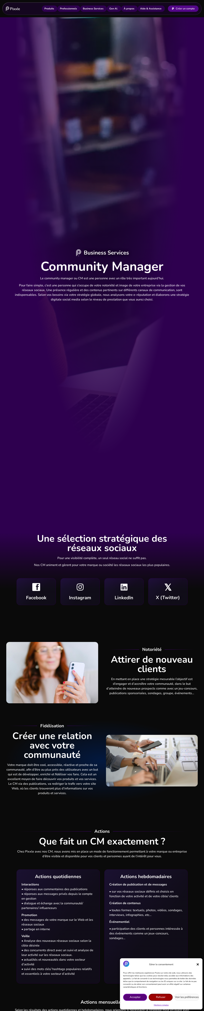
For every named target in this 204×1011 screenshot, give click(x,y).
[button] (197, 964)
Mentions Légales (161, 1005)
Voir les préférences (187, 997)
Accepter (135, 997)
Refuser (161, 997)
